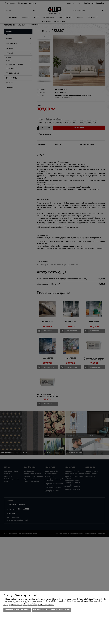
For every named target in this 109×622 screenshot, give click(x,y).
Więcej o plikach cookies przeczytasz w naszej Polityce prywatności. (28, 605)
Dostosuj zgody (40, 609)
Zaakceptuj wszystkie (60, 609)
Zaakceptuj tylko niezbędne (17, 609)
